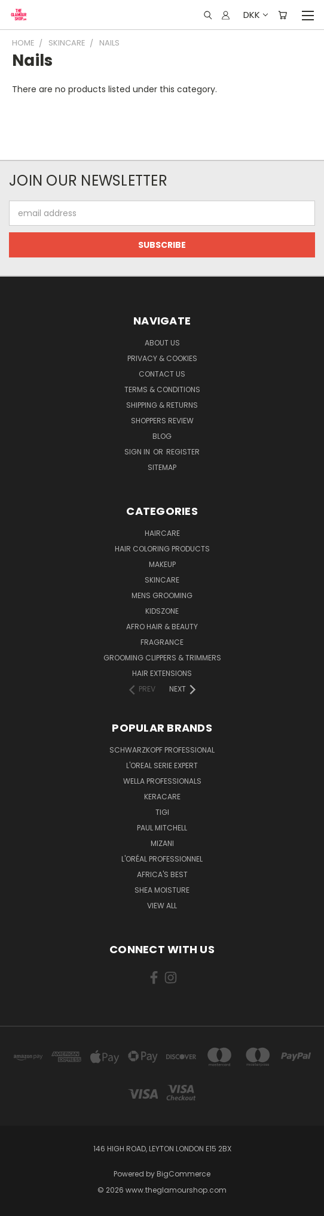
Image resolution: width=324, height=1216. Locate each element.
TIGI (162, 812)
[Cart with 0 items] (282, 15)
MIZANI (162, 843)
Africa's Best (162, 874)
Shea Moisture (162, 890)
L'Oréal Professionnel (162, 859)
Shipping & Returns (162, 405)
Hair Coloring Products (162, 549)
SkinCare (162, 580)
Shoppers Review (162, 421)
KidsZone (162, 611)
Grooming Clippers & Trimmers (162, 658)
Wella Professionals (162, 781)
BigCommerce (183, 1174)
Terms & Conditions (162, 389)
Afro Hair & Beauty (162, 626)
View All (162, 905)
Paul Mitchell (162, 828)
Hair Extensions (162, 673)
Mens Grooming (162, 595)
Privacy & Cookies (162, 358)
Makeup (162, 564)
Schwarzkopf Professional (162, 750)
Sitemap (162, 467)
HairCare (162, 533)
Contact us (162, 374)
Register (183, 452)
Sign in (138, 452)
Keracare (162, 797)
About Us (162, 343)
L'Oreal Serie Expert (162, 765)
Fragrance (162, 642)
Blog (162, 436)
